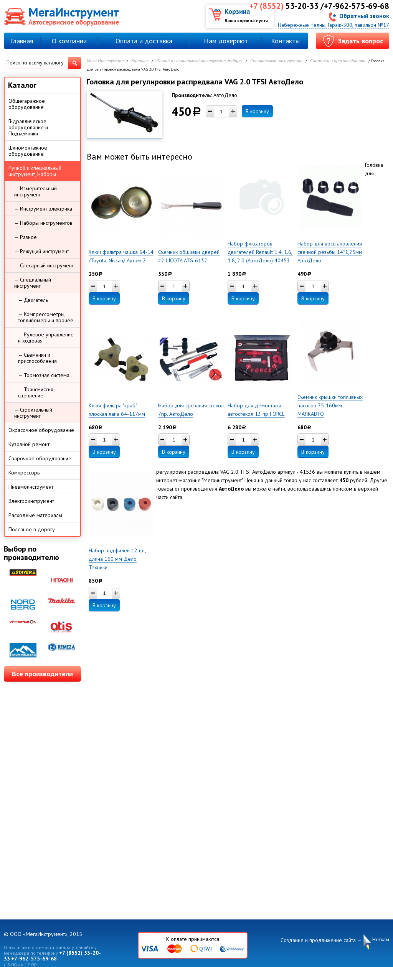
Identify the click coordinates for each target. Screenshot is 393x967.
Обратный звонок (364, 15)
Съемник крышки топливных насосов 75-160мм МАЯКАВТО (330, 405)
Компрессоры (24, 472)
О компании (69, 40)
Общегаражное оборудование (26, 103)
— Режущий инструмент (41, 251)
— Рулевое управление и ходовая (46, 337)
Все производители (42, 673)
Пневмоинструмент (30, 486)
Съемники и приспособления (337, 60)
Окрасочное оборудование (41, 430)
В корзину (257, 111)
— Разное (25, 237)
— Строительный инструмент (33, 412)
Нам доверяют (226, 40)
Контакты (285, 40)
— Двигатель (33, 300)
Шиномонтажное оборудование (27, 150)
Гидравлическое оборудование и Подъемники (28, 127)
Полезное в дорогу (31, 529)
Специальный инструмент (276, 60)
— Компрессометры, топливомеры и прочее (45, 317)
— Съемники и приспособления (37, 357)
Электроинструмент (31, 501)
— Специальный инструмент (32, 282)
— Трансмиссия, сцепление (36, 392)
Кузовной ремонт (29, 444)
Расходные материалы (35, 515)
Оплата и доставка (144, 40)
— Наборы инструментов (43, 222)
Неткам (380, 939)
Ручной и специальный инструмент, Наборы (199, 60)
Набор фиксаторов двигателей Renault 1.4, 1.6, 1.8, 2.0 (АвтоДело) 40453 (260, 252)
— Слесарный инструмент (44, 265)
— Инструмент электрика (43, 208)
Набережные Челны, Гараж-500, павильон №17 (333, 24)
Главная (22, 40)
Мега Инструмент (105, 60)
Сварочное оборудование (39, 458)
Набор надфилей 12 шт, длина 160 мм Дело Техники (117, 559)
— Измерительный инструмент (35, 191)
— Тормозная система (43, 375)
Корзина (237, 11)
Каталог (140, 60)
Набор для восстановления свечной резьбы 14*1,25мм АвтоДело (329, 252)
